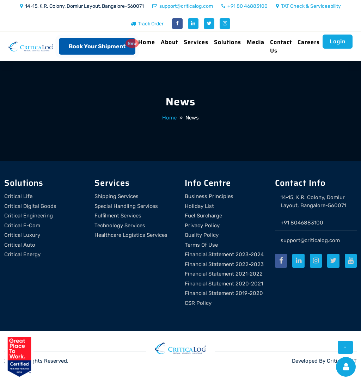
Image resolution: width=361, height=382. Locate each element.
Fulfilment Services (117, 215)
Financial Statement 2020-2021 (224, 284)
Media (255, 42)
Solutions (227, 42)
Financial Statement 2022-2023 (224, 264)
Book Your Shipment (97, 46)
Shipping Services (116, 196)
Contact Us (281, 46)
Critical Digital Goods (30, 206)
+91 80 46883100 (244, 6)
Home (146, 42)
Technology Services (119, 225)
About (169, 42)
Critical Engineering (28, 215)
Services (196, 42)
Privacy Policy (202, 225)
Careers (309, 42)
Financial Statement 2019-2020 (224, 293)
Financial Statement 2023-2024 (224, 254)
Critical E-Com (22, 225)
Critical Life (18, 196)
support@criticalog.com (182, 6)
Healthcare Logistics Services (130, 235)
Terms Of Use (201, 245)
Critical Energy (22, 254)
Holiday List (199, 206)
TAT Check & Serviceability (308, 6)
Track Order (147, 24)
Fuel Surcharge (203, 215)
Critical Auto (19, 245)
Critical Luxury (22, 235)
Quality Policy (202, 235)
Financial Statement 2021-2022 (224, 274)
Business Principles (209, 196)
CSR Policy (198, 303)
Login (337, 41)
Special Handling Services (126, 206)
